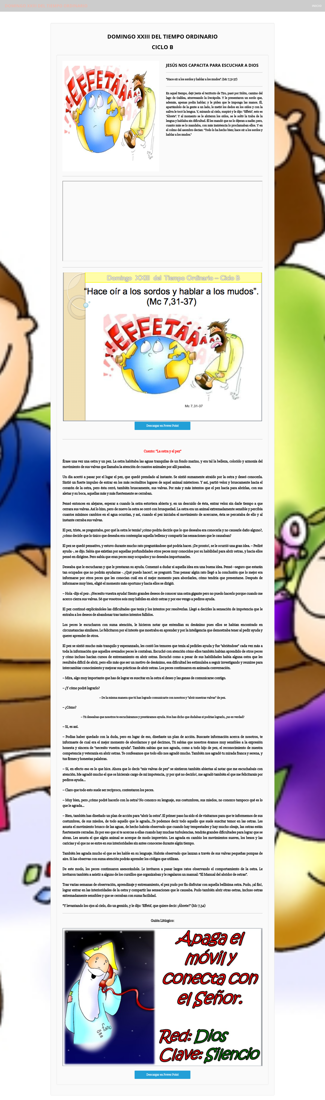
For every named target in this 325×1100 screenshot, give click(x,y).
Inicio (317, 6)
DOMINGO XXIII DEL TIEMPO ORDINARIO (44, 5)
